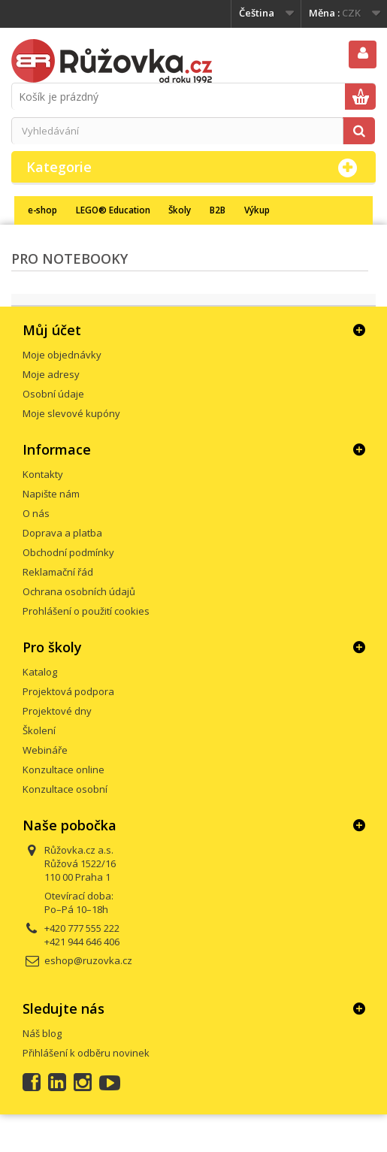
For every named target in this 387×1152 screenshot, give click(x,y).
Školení (39, 730)
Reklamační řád (58, 572)
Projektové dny (57, 711)
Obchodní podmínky (68, 552)
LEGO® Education (113, 210)
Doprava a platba (62, 533)
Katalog (40, 672)
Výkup (257, 210)
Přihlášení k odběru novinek (86, 1053)
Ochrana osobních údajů (79, 591)
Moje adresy (51, 374)
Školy (179, 210)
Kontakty (43, 474)
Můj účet (52, 330)
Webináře (45, 750)
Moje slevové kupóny (71, 413)
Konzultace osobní (65, 789)
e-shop (42, 210)
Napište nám (51, 493)
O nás (36, 513)
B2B (217, 210)
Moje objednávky (62, 354)
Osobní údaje (53, 394)
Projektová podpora (68, 691)
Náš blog (42, 1033)
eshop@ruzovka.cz (88, 960)
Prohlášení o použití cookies (86, 611)
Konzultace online (63, 769)
